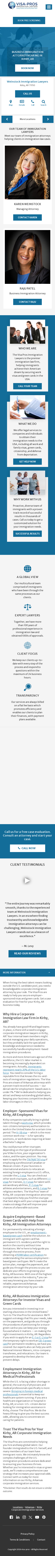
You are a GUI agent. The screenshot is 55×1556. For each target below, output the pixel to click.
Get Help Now (27, 461)
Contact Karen (27, 217)
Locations (18, 1507)
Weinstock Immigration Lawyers (27, 81)
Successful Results (28, 533)
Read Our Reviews (27, 953)
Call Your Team (27, 386)
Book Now (27, 68)
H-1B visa (21, 1132)
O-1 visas (28, 1181)
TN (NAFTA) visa (36, 1159)
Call (32, 103)
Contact (41, 1539)
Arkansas (29, 1507)
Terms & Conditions (20, 1539)
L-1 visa (22, 1175)
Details (22, 103)
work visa (27, 1122)
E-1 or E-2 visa (40, 1337)
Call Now (28, 848)
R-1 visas (42, 1188)
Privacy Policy (27, 1534)
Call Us (27, 93)
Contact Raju (27, 302)
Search (43, 103)
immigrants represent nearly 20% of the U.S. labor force (24, 1069)
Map (11, 103)
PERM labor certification (30, 1254)
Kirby (39, 1507)
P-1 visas (34, 1185)
